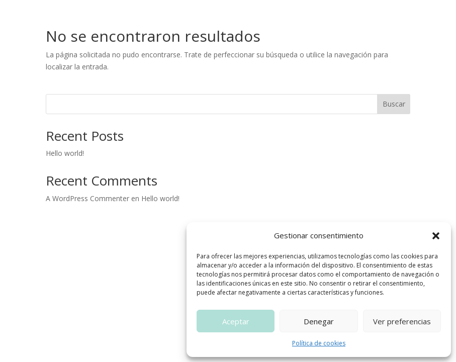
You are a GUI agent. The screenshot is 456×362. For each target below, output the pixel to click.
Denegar (319, 321)
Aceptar (235, 321)
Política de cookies (318, 343)
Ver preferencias (402, 321)
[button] (436, 236)
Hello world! (65, 153)
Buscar (394, 104)
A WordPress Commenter (87, 198)
